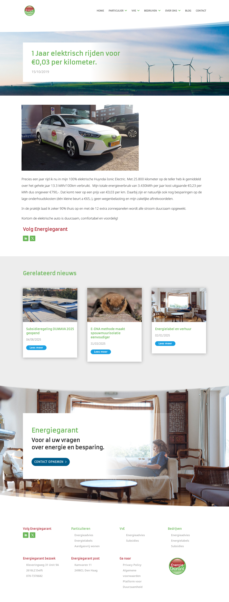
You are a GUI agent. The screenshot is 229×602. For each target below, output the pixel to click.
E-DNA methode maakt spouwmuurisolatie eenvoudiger (108, 333)
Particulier (116, 10)
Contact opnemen (48, 462)
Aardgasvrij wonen (87, 546)
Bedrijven (150, 10)
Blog (188, 10)
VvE (133, 10)
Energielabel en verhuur (173, 329)
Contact (201, 10)
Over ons (171, 10)
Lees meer (36, 347)
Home (100, 10)
